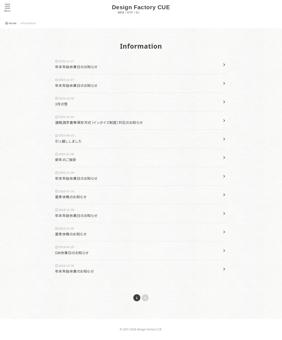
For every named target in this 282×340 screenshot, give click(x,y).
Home (12, 23)
